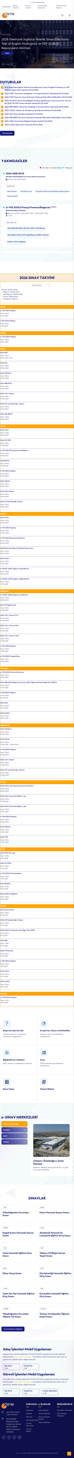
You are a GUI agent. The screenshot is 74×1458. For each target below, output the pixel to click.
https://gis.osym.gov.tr (23, 1382)
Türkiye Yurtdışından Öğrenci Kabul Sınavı (55, 1315)
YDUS (5, 1288)
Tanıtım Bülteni (47, 1089)
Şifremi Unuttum (28, 7)
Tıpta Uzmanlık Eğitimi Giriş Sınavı (17, 1254)
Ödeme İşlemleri (44, 1422)
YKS (5, 1207)
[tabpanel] (51, 1148)
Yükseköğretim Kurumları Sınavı (16, 1214)
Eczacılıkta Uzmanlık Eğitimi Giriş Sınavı (54, 1295)
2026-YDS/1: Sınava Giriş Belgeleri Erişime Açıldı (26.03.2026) (28, 121)
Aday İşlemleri (43, 1410)
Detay (7, 53)
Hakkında (29, 1410)
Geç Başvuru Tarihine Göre (13, 294)
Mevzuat (29, 1417)
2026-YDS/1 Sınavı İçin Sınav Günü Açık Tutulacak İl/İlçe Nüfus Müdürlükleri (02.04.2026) (38, 97)
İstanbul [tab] (6, 1130)
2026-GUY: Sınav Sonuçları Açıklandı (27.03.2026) (24, 114)
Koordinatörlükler (32, 1420)
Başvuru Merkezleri (12, 196)
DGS (5, 1268)
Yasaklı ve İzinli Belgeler (61, 7)
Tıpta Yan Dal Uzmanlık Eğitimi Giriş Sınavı (18, 1295)
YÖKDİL (6, 1309)
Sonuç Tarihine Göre (10, 296)
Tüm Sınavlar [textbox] (36, 285)
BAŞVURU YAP (11, 222)
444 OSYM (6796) (38, 2)
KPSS (42, 1207)
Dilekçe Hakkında (16, 7)
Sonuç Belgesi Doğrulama (42, 7)
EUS (42, 1288)
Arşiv (42, 1059)
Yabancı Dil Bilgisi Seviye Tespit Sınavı (52, 1254)
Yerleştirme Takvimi (10, 299)
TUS (5, 1248)
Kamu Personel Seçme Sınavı (54, 1212)
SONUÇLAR (10, 186)
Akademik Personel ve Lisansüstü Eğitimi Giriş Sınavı (55, 1234)
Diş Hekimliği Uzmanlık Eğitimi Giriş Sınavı (55, 1274)
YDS (42, 1248)
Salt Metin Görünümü (64, 1410)
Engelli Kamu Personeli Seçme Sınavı (18, 1234)
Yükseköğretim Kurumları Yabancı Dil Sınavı (16, 1315)
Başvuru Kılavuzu (12, 191)
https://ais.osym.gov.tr (23, 1357)
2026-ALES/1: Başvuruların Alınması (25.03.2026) (24, 125)
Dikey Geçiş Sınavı (12, 1273)
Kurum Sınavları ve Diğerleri (13, 1329)
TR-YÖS (43, 1309)
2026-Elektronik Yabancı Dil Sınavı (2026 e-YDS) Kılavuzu (26, 228)
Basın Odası (8, 1089)
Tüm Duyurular (7, 133)
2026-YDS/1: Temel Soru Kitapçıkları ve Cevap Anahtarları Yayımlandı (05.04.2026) (37, 93)
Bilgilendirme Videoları (14, 1059)
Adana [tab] (6, 1142)
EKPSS (6, 1228)
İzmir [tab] (5, 1136)
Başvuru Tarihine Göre (11, 292)
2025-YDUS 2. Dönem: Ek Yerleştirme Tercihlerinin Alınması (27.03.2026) (33, 110)
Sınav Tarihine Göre (10, 290)
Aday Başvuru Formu (26, 191)
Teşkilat (29, 1413)
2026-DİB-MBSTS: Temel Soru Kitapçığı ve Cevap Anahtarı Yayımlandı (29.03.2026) (37, 107)
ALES (42, 1228)
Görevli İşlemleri (44, 1413)
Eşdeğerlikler (6, 7)
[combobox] (37, 285)
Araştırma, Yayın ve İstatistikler (55, 1030)
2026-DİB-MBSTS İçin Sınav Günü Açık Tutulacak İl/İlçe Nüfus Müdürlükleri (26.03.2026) (38, 117)
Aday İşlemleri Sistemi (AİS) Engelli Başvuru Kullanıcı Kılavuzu (52, 191)
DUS (42, 1268)
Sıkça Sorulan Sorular (13, 1030)
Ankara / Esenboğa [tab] (11, 1124)
